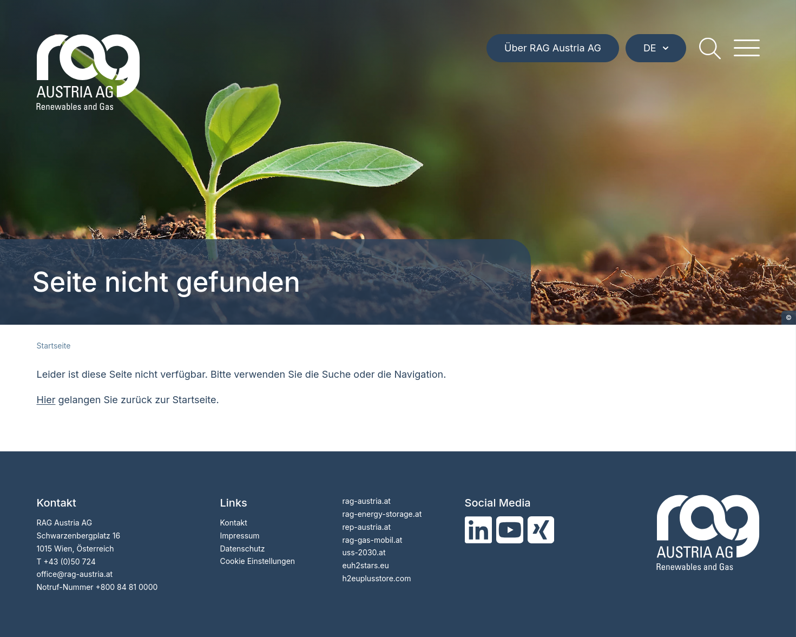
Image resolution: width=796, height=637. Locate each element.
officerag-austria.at (75, 574)
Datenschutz (242, 548)
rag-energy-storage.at (382, 513)
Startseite (54, 345)
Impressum (240, 535)
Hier (46, 399)
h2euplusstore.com (377, 578)
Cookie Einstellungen (257, 561)
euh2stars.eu (366, 565)
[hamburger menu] (747, 49)
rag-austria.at (367, 500)
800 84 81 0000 (129, 587)
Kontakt (233, 522)
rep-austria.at (367, 526)
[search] (710, 49)
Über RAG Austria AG (552, 48)
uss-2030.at (364, 552)
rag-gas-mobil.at (373, 539)
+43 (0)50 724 (69, 561)
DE (655, 48)
